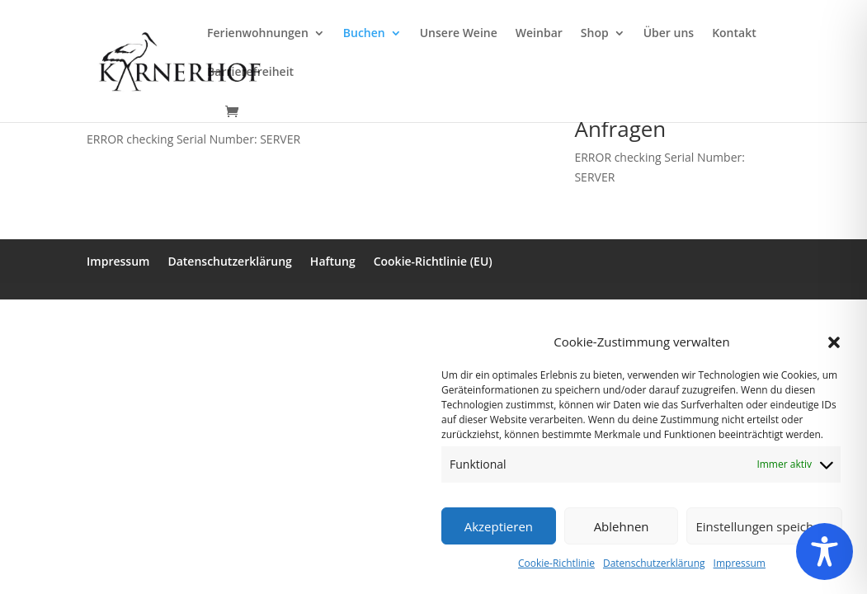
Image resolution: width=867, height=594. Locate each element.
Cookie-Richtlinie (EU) (433, 261)
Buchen (364, 33)
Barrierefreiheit (250, 72)
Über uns (668, 33)
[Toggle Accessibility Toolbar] (824, 551)
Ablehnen (621, 526)
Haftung (333, 261)
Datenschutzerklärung (654, 563)
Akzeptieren (498, 526)
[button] (834, 342)
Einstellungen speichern (764, 526)
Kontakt (734, 33)
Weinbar (539, 33)
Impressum (740, 563)
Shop (595, 33)
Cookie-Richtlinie (556, 563)
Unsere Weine (458, 33)
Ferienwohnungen (258, 33)
